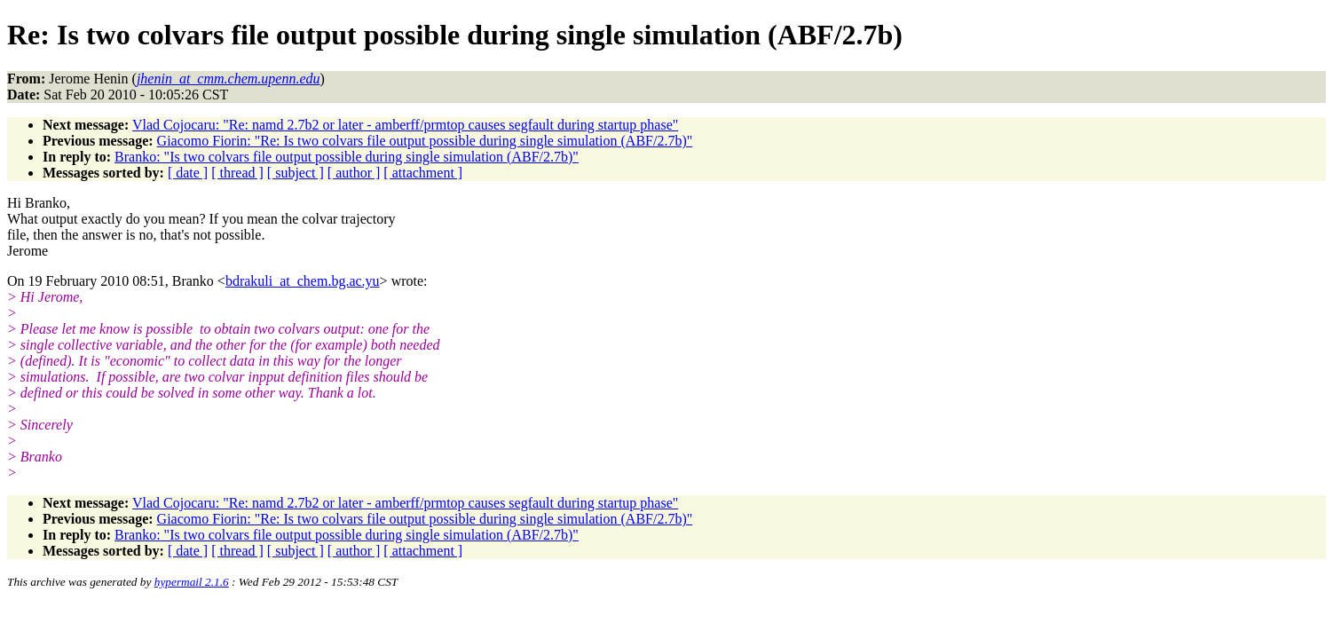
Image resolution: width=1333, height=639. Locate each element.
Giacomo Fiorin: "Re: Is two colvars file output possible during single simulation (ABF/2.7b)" (425, 140)
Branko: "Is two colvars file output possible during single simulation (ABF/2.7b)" (346, 156)
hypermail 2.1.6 (191, 581)
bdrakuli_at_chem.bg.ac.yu (302, 280)
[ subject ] (295, 172)
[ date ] (188, 172)
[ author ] (354, 172)
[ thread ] (237, 172)
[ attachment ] (422, 172)
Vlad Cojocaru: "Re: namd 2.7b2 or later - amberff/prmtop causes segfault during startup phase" (405, 124)
